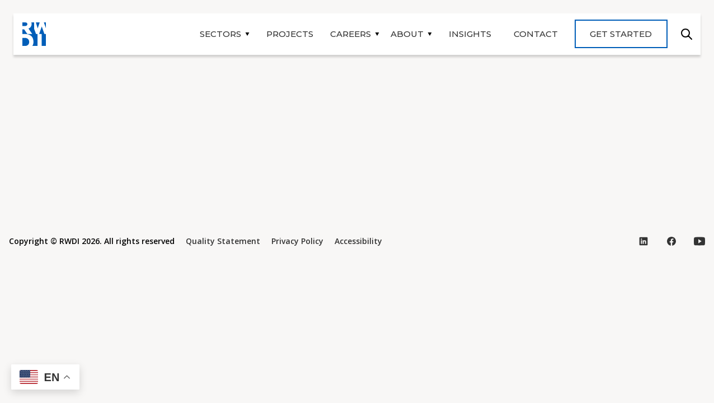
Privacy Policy (297, 241)
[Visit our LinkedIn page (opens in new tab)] (643, 241)
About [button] (407, 34)
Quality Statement (223, 241)
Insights (470, 34)
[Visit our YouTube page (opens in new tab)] (699, 241)
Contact (536, 34)
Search (686, 34)
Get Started (621, 34)
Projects (289, 34)
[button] (45, 377)
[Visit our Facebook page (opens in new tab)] (671, 241)
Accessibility (358, 241)
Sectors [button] (220, 34)
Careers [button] (350, 34)
